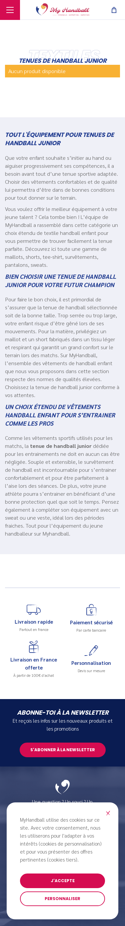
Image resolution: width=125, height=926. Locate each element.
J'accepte (63, 880)
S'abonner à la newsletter (62, 750)
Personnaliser (62, 898)
